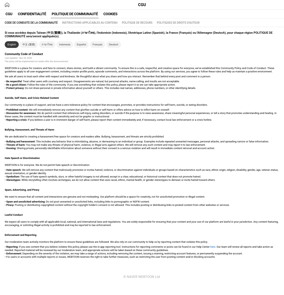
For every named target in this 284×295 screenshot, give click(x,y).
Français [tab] (97, 44)
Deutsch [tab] (113, 44)
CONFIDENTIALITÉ (32, 14)
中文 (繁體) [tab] (28, 44)
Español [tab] (81, 44)
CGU (142, 4)
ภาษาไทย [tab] (47, 44)
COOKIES (110, 14)
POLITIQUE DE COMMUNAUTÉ (75, 14)
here (212, 246)
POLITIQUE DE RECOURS (137, 22)
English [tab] (11, 44)
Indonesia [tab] (64, 44)
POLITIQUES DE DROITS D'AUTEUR (178, 22)
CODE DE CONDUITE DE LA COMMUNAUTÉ (31, 22)
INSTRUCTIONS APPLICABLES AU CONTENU (90, 22)
